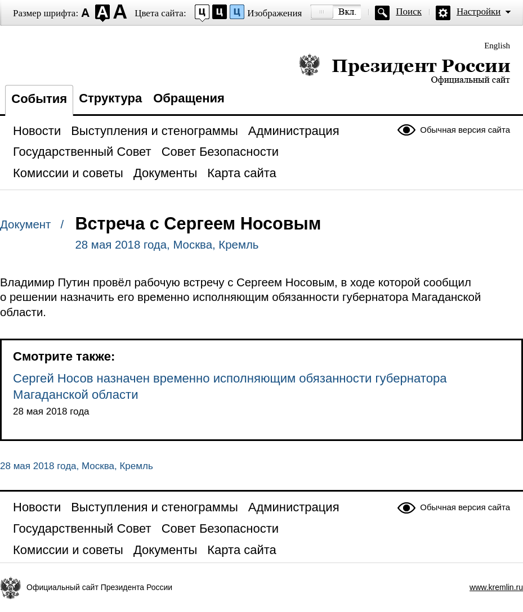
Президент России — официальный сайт (404, 69)
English (497, 45)
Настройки (478, 11)
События (39, 99)
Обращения (189, 98)
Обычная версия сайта (465, 129)
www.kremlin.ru (496, 587)
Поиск (409, 11)
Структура (110, 98)
